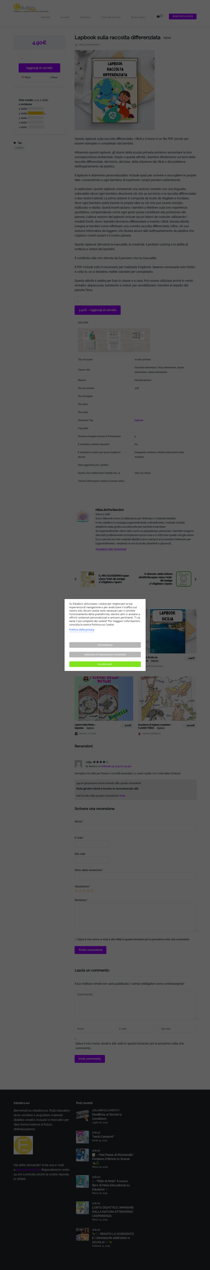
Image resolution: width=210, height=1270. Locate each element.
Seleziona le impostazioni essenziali (105, 654)
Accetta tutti (105, 664)
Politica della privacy (81, 629)
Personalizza (105, 645)
